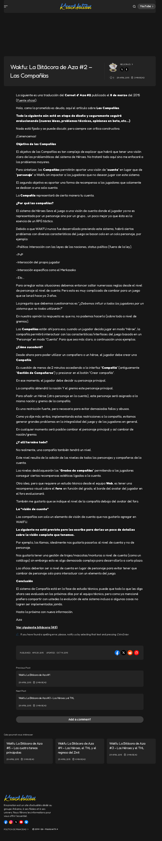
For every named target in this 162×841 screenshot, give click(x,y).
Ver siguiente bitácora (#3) (36, 630)
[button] (6, 8)
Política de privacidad (15, 830)
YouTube (147, 7)
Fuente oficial (26, 103)
